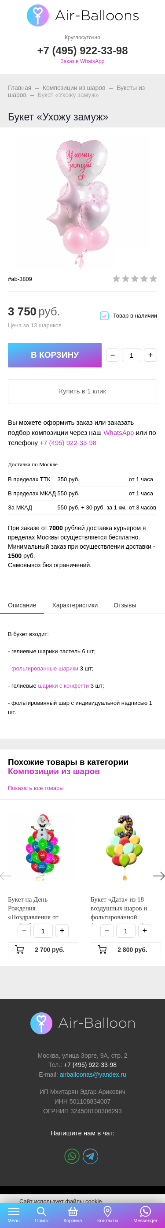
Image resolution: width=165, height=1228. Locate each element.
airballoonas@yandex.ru (93, 1074)
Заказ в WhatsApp (83, 61)
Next (159, 876)
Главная (19, 87)
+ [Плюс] (150, 355)
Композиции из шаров (74, 87)
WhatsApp (118, 432)
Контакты (107, 1220)
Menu (13, 1220)
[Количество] (131, 355)
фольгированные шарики (44, 668)
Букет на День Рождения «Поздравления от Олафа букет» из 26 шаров (35, 917)
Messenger (145, 1220)
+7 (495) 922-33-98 (68, 442)
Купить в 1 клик (82, 391)
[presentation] (22, 604)
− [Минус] (112, 355)
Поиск (41, 1220)
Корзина (73, 1220)
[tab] (22, 605)
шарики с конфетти (63, 685)
